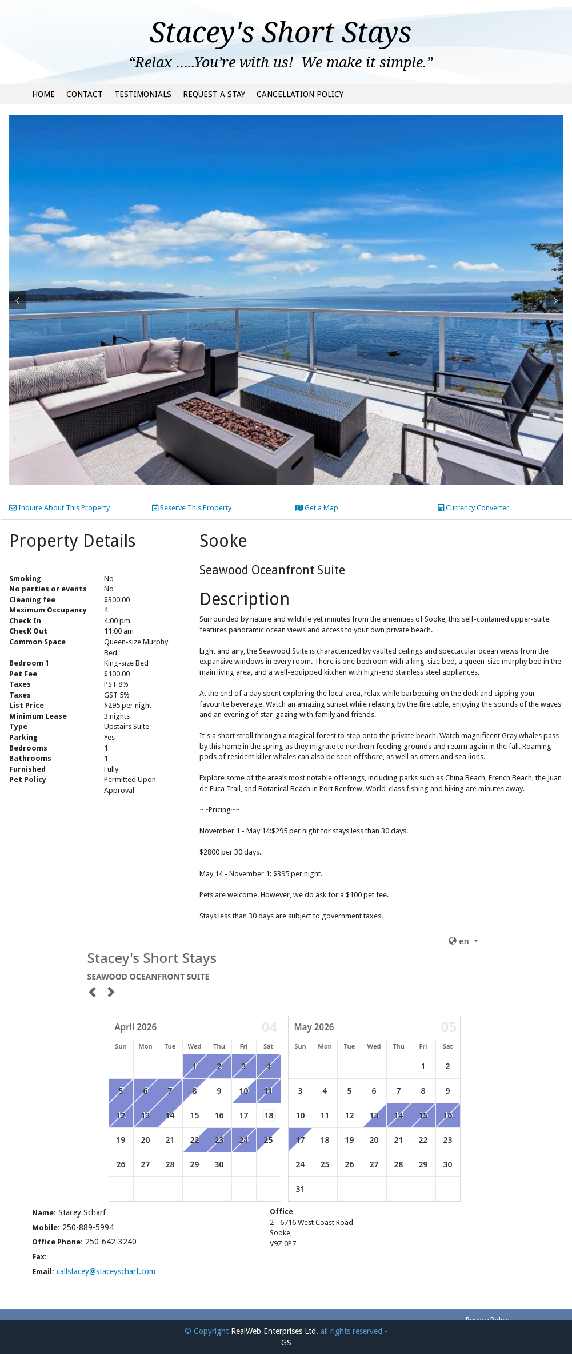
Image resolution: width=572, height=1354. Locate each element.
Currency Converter (473, 507)
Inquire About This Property (59, 507)
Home (43, 94)
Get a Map (317, 507)
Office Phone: (57, 1242)
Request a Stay (214, 94)
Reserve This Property (191, 507)
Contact (84, 94)
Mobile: (46, 1227)
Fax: (39, 1256)
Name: (44, 1212)
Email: (43, 1271)
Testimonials (142, 94)
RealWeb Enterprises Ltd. (274, 1331)
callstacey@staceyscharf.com (106, 1271)
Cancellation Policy (300, 94)
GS (286, 1342)
